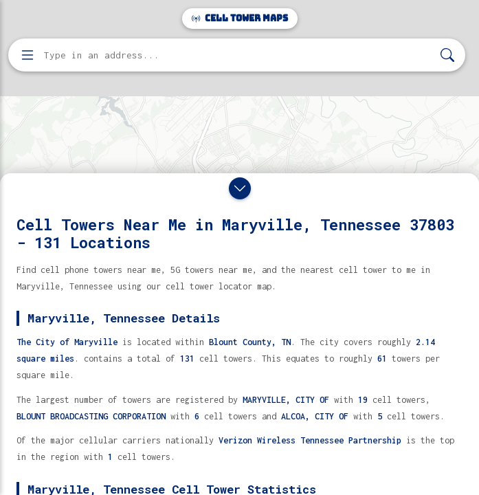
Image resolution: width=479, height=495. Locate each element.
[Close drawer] (240, 188)
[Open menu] (27, 55)
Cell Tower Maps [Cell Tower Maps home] (240, 18)
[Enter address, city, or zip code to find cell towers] (238, 55)
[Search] (447, 55)
